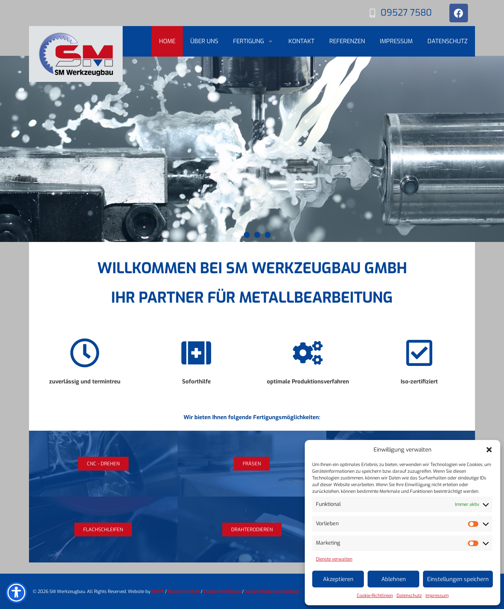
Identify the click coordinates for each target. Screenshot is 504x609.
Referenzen (347, 41)
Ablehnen (393, 579)
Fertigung (253, 41)
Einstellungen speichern (458, 579)
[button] (489, 449)
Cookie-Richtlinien (375, 596)
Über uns (204, 41)
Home (167, 41)
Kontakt (301, 41)
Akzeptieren (338, 579)
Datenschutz (409, 596)
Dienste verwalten (334, 559)
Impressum (437, 596)
